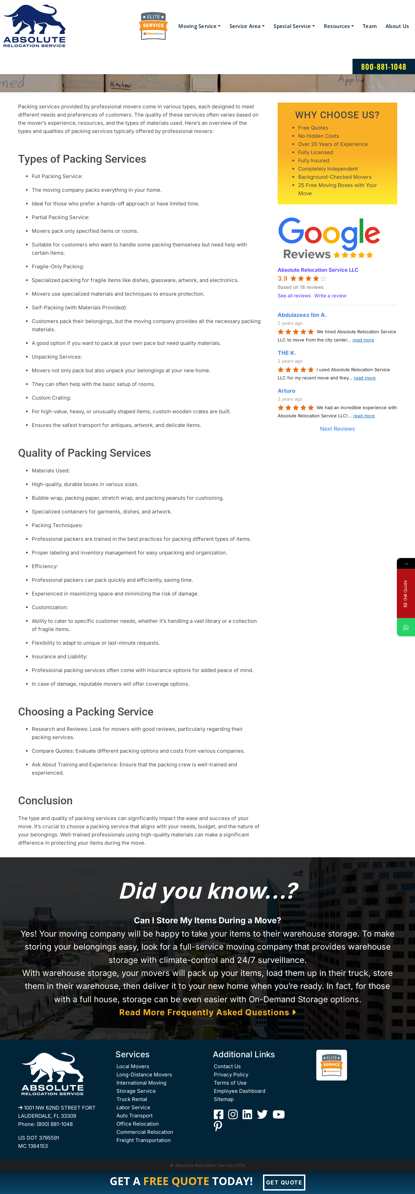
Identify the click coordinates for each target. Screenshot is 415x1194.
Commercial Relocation (144, 1132)
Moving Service (197, 26)
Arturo (286, 390)
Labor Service (133, 1107)
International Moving (141, 1082)
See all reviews (294, 295)
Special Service (292, 26)
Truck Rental (131, 1099)
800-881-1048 (383, 66)
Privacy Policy (231, 1074)
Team (370, 26)
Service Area (245, 26)
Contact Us (227, 1066)
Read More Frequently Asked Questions (207, 1012)
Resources (337, 26)
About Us (397, 26)
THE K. (287, 352)
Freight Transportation (143, 1140)
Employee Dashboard (239, 1091)
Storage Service (136, 1091)
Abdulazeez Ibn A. (302, 314)
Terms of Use (230, 1082)
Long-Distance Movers (144, 1074)
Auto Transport (134, 1115)
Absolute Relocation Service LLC (318, 270)
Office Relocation (137, 1124)
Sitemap (224, 1099)
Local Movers (132, 1066)
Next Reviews (337, 428)
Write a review (330, 295)
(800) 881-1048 (55, 1124)
